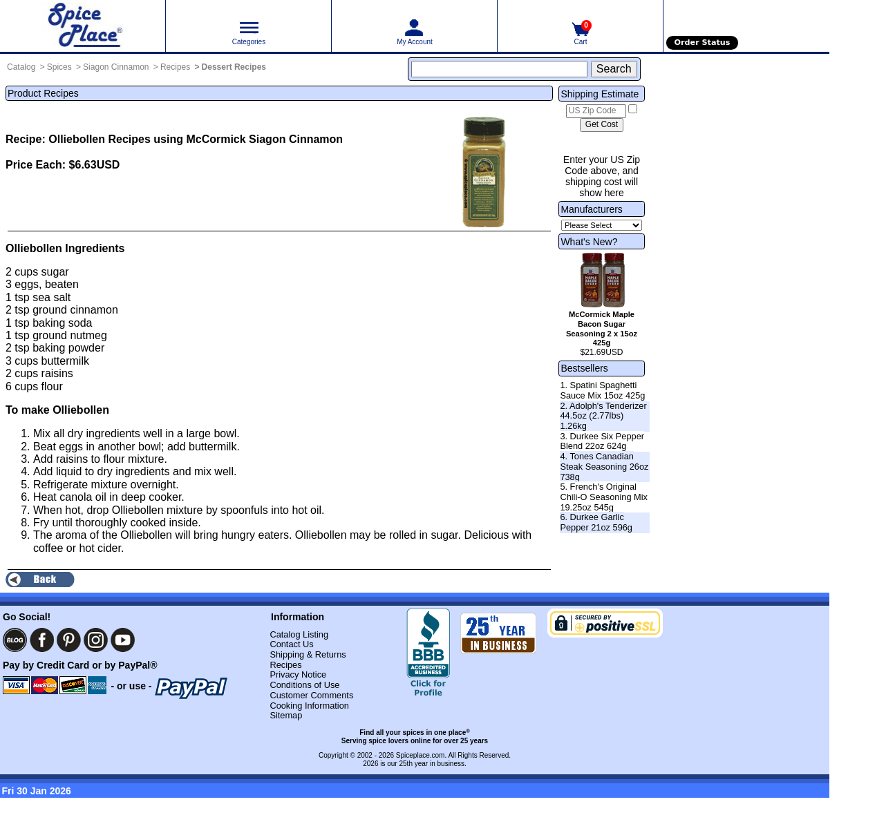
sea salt (51, 297)
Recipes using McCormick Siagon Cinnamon (225, 139)
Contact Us (291, 644)
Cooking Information (309, 705)
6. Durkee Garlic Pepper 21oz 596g (596, 522)
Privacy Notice (298, 674)
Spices (59, 67)
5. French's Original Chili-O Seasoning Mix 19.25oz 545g (604, 496)
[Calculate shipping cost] (601, 125)
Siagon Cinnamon (116, 67)
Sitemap (286, 715)
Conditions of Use (304, 685)
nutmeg (88, 335)
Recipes (175, 67)
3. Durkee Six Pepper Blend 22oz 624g (602, 441)
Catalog (21, 67)
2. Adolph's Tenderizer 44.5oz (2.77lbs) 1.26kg (603, 416)
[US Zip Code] (596, 111)
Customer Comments (311, 695)
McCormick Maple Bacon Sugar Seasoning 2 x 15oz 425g (601, 328)
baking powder (68, 348)
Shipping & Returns (308, 654)
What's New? (588, 241)
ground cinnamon (75, 310)
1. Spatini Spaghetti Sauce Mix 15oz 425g (602, 390)
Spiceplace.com (420, 755)
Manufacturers (591, 209)
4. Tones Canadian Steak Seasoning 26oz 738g (604, 466)
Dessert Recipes (234, 67)
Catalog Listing (299, 634)
